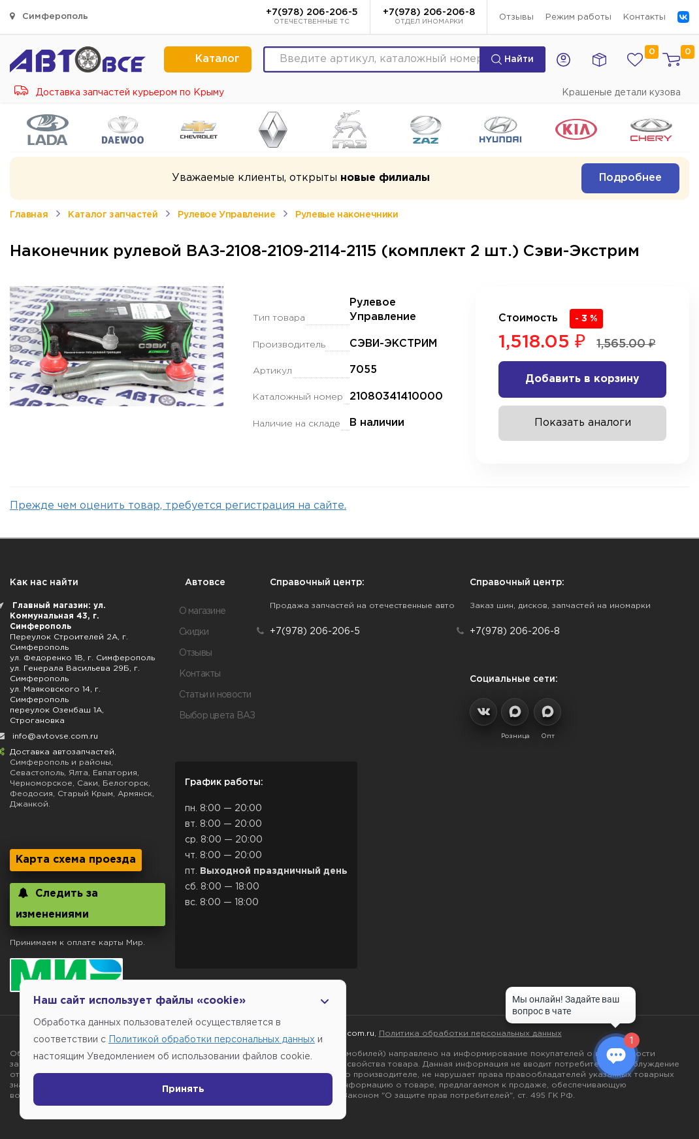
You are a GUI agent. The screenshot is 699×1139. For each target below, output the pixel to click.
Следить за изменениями (57, 904)
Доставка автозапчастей (62, 752)
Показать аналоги (582, 423)
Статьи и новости (215, 695)
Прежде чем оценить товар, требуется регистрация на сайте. (178, 506)
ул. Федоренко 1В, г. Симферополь (82, 658)
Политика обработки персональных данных (470, 1033)
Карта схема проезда (76, 860)
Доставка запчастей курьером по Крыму (119, 93)
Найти (512, 59)
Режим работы (578, 17)
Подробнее (630, 178)
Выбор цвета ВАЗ (217, 716)
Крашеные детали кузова (621, 93)
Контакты (644, 17)
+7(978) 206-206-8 (429, 17)
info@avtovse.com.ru (55, 736)
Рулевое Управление (226, 215)
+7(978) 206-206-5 (312, 17)
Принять (183, 1089)
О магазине (202, 611)
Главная (29, 215)
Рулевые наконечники (346, 215)
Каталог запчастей (112, 215)
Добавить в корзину (582, 379)
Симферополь (49, 16)
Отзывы (516, 17)
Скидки (194, 632)
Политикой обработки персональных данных (211, 1040)
